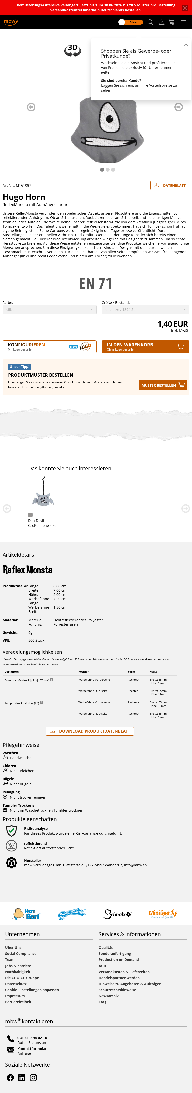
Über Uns (13, 947)
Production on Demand (119, 959)
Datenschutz (16, 983)
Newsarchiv (109, 995)
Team (10, 959)
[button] (150, 22)
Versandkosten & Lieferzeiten (124, 971)
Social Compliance (20, 953)
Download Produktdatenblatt (90, 731)
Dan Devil (154, 520)
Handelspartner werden (119, 977)
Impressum (15, 995)
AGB (102, 965)
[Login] (161, 22)
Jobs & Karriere (18, 965)
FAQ (102, 1001)
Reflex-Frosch (39, 520)
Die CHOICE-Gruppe (22, 977)
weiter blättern (178, 107)
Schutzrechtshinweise (117, 989)
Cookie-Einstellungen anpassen (32, 989)
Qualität (106, 947)
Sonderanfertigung (115, 953)
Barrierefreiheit (18, 1001)
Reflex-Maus (97, 520)
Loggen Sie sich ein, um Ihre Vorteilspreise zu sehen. (139, 88)
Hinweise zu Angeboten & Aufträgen (130, 983)
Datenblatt (170, 184)
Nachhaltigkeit (17, 971)
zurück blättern (31, 107)
